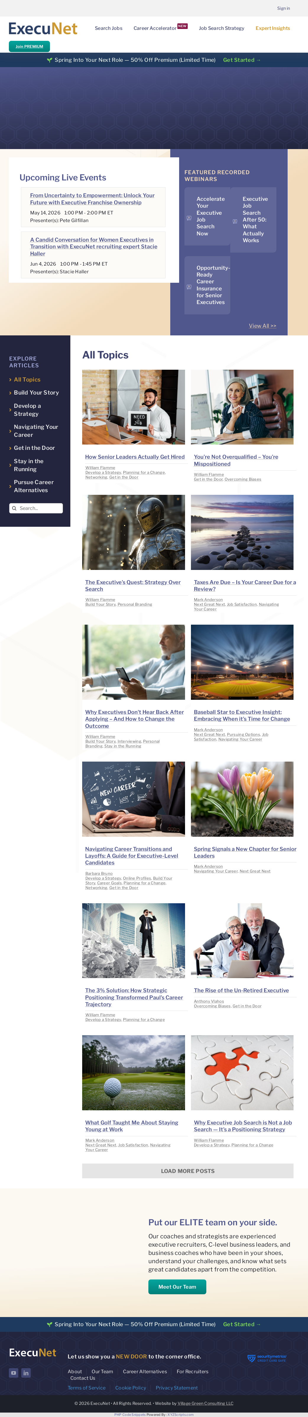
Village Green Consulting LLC (206, 1403)
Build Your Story (100, 604)
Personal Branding (135, 604)
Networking (96, 477)
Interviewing (129, 741)
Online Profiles (137, 878)
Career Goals (109, 882)
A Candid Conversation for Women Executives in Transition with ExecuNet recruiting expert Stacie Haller (94, 247)
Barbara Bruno (99, 873)
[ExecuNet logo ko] (32, 1349)
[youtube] (13, 1373)
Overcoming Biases (243, 479)
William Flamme (100, 467)
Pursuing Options (243, 734)
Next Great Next (209, 604)
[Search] (14, 508)
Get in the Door (123, 477)
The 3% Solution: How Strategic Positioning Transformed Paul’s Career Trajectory (134, 997)
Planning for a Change (144, 472)
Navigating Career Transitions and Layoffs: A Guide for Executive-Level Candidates (131, 856)
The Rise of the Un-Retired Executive (241, 990)
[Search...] (36, 508)
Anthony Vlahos (209, 1001)
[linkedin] (26, 1373)
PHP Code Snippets (130, 1415)
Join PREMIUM (29, 46)
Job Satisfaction (242, 604)
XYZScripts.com (181, 1415)
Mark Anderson (208, 599)
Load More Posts (188, 1171)
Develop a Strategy (103, 472)
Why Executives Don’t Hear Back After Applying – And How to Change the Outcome (134, 719)
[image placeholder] (133, 372)
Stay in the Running (122, 746)
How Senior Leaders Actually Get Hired (135, 457)
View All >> (262, 326)
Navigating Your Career (240, 739)
